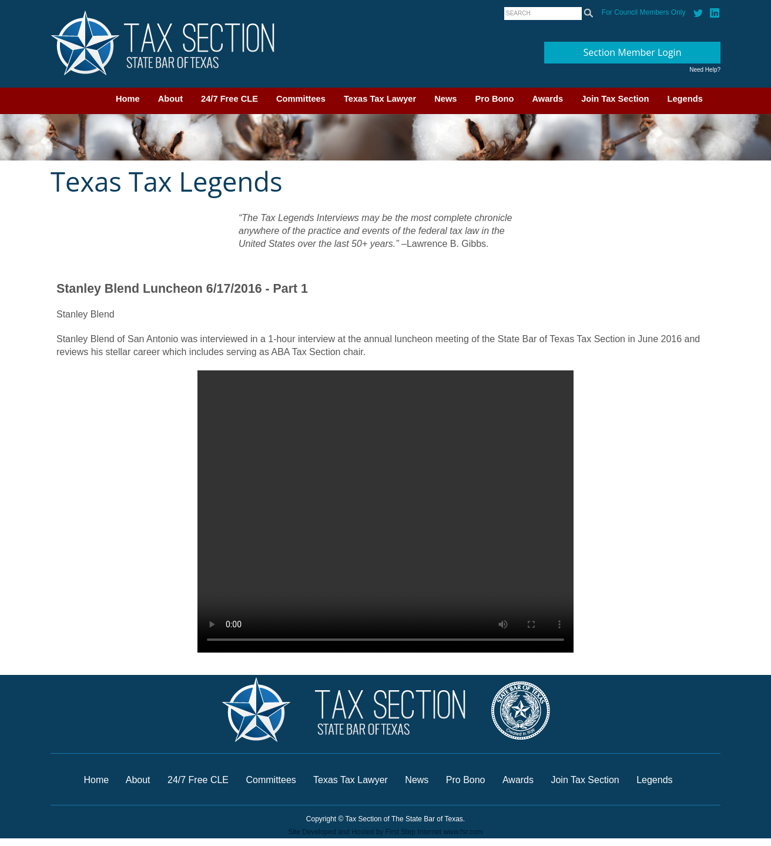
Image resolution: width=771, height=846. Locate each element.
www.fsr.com (462, 832)
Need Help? (704, 69)
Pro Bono (494, 98)
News (445, 98)
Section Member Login (633, 52)
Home (128, 98)
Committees (301, 98)
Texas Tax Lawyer (380, 98)
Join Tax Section (615, 98)
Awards (547, 98)
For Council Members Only (644, 12)
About (170, 98)
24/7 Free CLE (229, 98)
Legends (685, 98)
